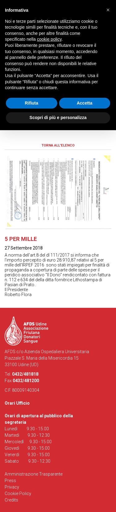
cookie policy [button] (49, 39)
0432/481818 (25, 374)
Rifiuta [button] (31, 103)
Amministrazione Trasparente (33, 474)
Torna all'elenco (58, 145)
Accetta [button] (84, 103)
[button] (108, 10)
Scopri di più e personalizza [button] (57, 117)
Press (10, 480)
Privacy (12, 487)
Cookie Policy (18, 493)
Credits (11, 500)
